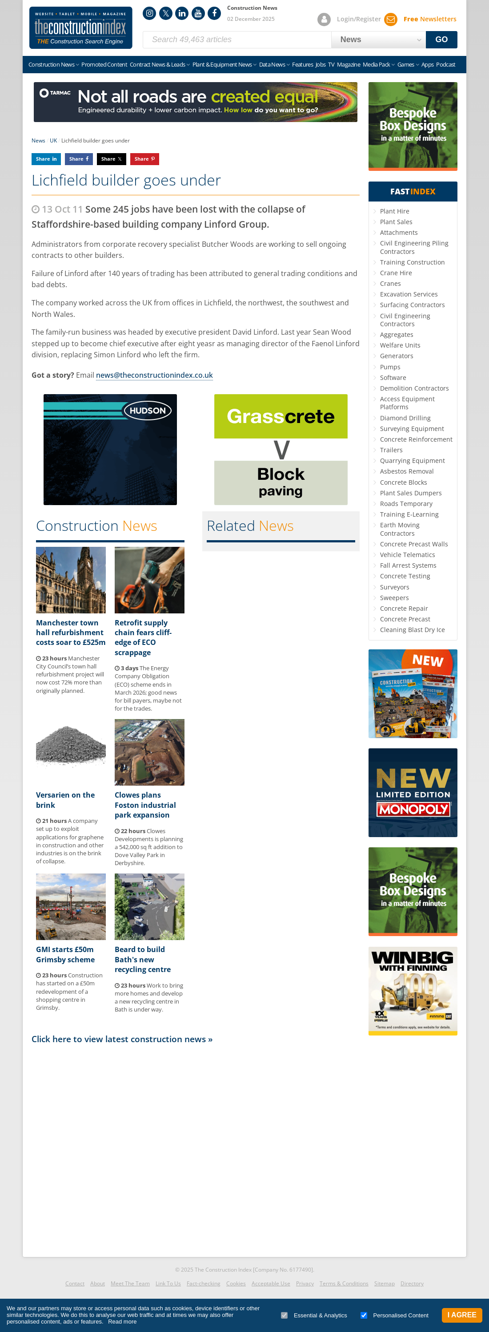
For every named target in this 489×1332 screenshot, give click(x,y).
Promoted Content (104, 64)
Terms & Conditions (344, 1283)
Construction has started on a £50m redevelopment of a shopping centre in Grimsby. (69, 991)
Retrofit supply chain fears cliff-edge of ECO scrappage (143, 637)
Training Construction (412, 262)
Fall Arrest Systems (408, 565)
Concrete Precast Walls (414, 544)
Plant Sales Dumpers (411, 493)
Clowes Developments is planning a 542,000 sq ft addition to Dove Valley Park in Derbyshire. (149, 847)
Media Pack (376, 64)
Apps (427, 64)
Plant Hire (394, 211)
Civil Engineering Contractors (405, 320)
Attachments (399, 232)
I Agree (462, 1315)
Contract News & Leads (157, 64)
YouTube (198, 13)
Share (43, 158)
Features (302, 64)
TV (331, 64)
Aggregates (396, 334)
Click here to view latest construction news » (122, 1038)
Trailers (391, 450)
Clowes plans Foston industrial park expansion (145, 805)
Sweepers (394, 597)
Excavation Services (409, 294)
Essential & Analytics (314, 1315)
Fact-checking (203, 1283)
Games (405, 64)
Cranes (390, 283)
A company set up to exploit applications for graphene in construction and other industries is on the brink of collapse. (70, 841)
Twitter (165, 13)
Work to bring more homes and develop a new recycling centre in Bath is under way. (149, 997)
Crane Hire (396, 273)
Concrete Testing (405, 576)
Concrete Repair (404, 608)
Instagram (149, 13)
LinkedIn (181, 13)
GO (442, 39)
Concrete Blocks (403, 482)
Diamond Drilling (405, 418)
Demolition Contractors (414, 388)
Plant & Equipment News (222, 64)
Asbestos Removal (407, 471)
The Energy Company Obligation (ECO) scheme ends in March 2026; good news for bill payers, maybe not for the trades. (148, 688)
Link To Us (168, 1283)
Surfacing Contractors (412, 304)
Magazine (348, 64)
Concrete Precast (405, 619)
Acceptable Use (271, 1283)
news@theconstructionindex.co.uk (154, 375)
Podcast (445, 64)
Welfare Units (400, 345)
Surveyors (394, 587)
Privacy (305, 1283)
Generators (396, 356)
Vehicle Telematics (407, 554)
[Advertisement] (196, 1150)
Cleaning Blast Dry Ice (412, 629)
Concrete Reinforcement (416, 439)
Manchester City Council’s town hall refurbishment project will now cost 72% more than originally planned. (70, 674)
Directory (412, 1283)
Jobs (320, 64)
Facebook (214, 13)
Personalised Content (395, 1315)
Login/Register (359, 19)
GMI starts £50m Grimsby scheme (65, 954)
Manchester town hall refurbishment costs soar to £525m (71, 633)
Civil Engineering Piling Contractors (414, 247)
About (97, 1283)
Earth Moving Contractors (400, 529)
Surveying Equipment (412, 428)
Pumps (390, 367)
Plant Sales (396, 221)
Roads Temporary (406, 503)
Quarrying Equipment (412, 460)
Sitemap (384, 1283)
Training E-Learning (409, 514)
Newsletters (430, 19)
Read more (122, 1321)
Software (393, 377)
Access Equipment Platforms (407, 403)
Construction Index (80, 28)
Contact (74, 1283)
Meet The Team (130, 1283)
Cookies (236, 1283)
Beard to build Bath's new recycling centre (143, 959)
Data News (272, 64)
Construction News (51, 64)
